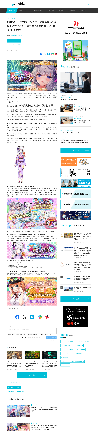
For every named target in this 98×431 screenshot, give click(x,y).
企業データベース (24, 10)
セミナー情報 (50, 10)
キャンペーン (11, 18)
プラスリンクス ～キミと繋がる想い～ (16, 45)
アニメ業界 (71, 10)
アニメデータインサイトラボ (82, 341)
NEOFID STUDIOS (65, 365)
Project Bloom (65, 357)
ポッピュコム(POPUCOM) (67, 349)
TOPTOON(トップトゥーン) (67, 345)
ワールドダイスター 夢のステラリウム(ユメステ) (72, 361)
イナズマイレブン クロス (67, 341)
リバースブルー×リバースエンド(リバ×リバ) (71, 353)
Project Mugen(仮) (80, 349)
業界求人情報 (38, 10)
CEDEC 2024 (80, 345)
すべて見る (32, 375)
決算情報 (61, 10)
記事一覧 (12, 10)
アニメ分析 (82, 10)
